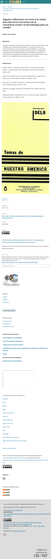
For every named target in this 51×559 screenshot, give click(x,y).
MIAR (4, 409)
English (5, 297)
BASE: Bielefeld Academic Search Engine (15, 441)
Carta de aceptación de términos (13, 341)
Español (5, 299)
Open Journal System (19, 531)
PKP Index (6, 434)
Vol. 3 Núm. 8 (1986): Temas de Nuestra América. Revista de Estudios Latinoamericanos (21, 9)
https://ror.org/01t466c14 (14, 510)
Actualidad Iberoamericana (11, 437)
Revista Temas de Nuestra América (18, 240)
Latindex (5, 399)
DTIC (34, 526)
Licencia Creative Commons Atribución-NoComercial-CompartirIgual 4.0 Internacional (23, 523)
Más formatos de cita (9, 266)
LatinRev (5, 416)
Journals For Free (8, 423)
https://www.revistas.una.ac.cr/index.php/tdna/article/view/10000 (20, 262)
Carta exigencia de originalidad (12, 338)
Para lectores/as (7, 321)
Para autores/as (7, 324)
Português (6, 302)
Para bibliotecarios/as (8, 326)
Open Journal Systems (9, 448)
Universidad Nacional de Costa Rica (15, 458)
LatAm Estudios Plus (9, 413)
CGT (31, 526)
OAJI (4, 430)
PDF (5, 199)
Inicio (4, 7)
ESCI (4, 402)
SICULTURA (6, 427)
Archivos (10, 7)
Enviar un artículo (9, 310)
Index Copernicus (8, 420)
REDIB (4, 406)
